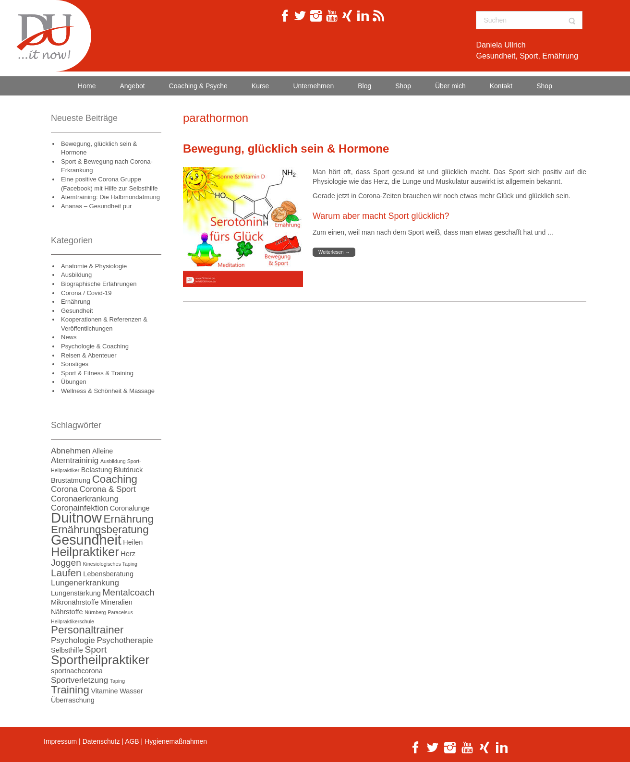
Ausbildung (76, 274)
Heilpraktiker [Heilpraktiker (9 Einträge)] (85, 552)
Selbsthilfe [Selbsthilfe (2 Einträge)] (67, 650)
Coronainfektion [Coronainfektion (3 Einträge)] (79, 507)
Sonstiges (74, 364)
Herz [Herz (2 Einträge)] (128, 554)
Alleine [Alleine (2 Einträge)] (102, 451)
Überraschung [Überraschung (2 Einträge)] (73, 700)
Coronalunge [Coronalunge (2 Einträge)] (130, 508)
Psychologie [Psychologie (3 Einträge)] (73, 640)
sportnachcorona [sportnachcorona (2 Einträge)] (77, 671)
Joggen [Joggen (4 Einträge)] (66, 563)
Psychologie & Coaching (95, 346)
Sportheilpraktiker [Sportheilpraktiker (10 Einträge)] (100, 660)
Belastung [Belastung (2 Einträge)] (96, 470)
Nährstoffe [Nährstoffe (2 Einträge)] (67, 612)
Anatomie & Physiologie (94, 266)
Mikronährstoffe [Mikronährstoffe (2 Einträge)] (74, 602)
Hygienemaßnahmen (176, 741)
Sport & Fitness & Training (97, 373)
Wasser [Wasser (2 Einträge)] (131, 691)
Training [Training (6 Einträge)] (70, 690)
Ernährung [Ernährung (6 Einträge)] (129, 519)
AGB (132, 741)
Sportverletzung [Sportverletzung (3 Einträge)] (79, 680)
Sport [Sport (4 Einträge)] (96, 649)
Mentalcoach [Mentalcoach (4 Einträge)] (128, 592)
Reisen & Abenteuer (89, 355)
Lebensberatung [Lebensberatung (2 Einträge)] (108, 574)
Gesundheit (77, 310)
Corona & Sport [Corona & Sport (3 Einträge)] (107, 489)
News (69, 337)
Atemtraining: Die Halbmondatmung (110, 197)
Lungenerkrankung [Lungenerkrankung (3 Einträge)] (85, 582)
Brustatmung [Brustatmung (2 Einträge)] (70, 480)
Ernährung (75, 301)
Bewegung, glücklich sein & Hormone (286, 148)
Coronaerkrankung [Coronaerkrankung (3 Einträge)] (85, 498)
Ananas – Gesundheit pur (96, 206)
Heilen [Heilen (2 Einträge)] (133, 542)
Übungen (73, 381)
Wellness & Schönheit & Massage (108, 390)
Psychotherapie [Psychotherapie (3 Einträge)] (125, 640)
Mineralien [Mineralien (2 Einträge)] (116, 602)
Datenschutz (101, 741)
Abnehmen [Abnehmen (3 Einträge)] (70, 450)
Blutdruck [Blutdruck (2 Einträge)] (128, 470)
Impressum (60, 741)
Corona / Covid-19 (86, 293)
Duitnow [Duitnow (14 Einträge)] (76, 517)
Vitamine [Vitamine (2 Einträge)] (104, 691)
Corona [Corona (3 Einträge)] (64, 489)
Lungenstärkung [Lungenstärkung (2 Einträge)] (76, 593)
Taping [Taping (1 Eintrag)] (117, 681)
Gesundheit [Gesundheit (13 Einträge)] (86, 540)
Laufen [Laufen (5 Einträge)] (66, 572)
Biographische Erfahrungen (99, 283)
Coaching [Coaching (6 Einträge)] (114, 479)
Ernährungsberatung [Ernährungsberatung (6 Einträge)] (100, 530)
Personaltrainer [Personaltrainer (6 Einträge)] (87, 630)
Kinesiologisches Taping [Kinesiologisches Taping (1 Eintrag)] (110, 564)
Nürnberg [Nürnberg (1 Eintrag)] (95, 612)
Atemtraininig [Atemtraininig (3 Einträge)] (74, 460)
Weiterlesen (334, 252)
